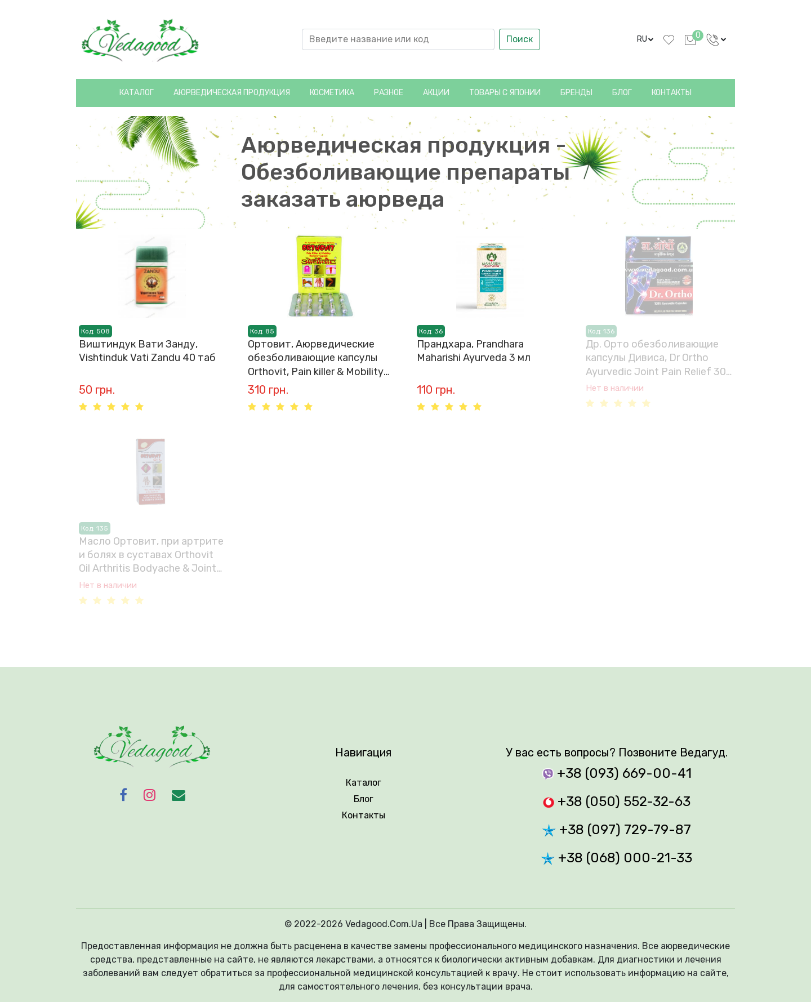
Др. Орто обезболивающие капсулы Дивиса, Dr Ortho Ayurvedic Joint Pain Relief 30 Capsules (656, 358)
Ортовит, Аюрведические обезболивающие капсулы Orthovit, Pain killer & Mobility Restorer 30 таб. (316, 358)
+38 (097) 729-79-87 (616, 830)
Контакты (672, 92)
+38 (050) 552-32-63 (616, 801)
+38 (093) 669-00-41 (617, 773)
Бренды (576, 92)
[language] (645, 39)
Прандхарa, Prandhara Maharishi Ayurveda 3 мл (474, 351)
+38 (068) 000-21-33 (616, 858)
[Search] (398, 39)
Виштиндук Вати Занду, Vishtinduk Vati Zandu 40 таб (147, 351)
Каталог (136, 92)
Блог (622, 92)
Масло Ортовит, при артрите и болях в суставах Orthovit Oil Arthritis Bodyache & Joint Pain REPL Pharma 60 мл (151, 555)
